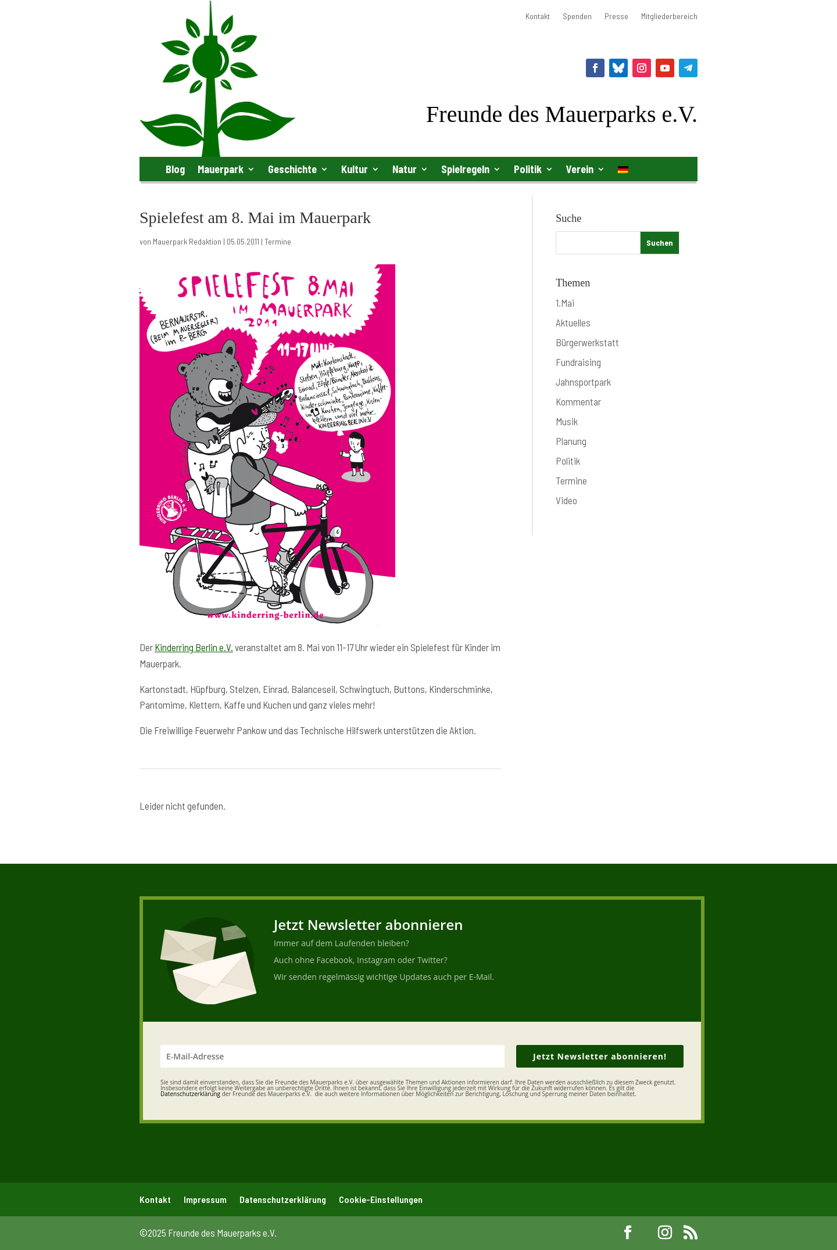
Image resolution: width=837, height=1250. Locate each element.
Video (566, 500)
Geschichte (292, 169)
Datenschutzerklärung (282, 1199)
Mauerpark (221, 169)
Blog (175, 169)
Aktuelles (573, 322)
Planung (571, 441)
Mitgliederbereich (669, 16)
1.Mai (565, 302)
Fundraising (578, 362)
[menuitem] (623, 171)
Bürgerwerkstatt (587, 342)
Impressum (205, 1199)
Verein (579, 169)
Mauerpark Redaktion (187, 241)
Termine (277, 241)
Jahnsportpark (583, 381)
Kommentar (578, 401)
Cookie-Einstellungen (381, 1199)
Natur (404, 169)
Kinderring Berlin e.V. (194, 647)
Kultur (354, 169)
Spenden (577, 16)
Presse (616, 16)
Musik (567, 421)
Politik (528, 169)
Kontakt (537, 16)
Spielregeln (465, 169)
